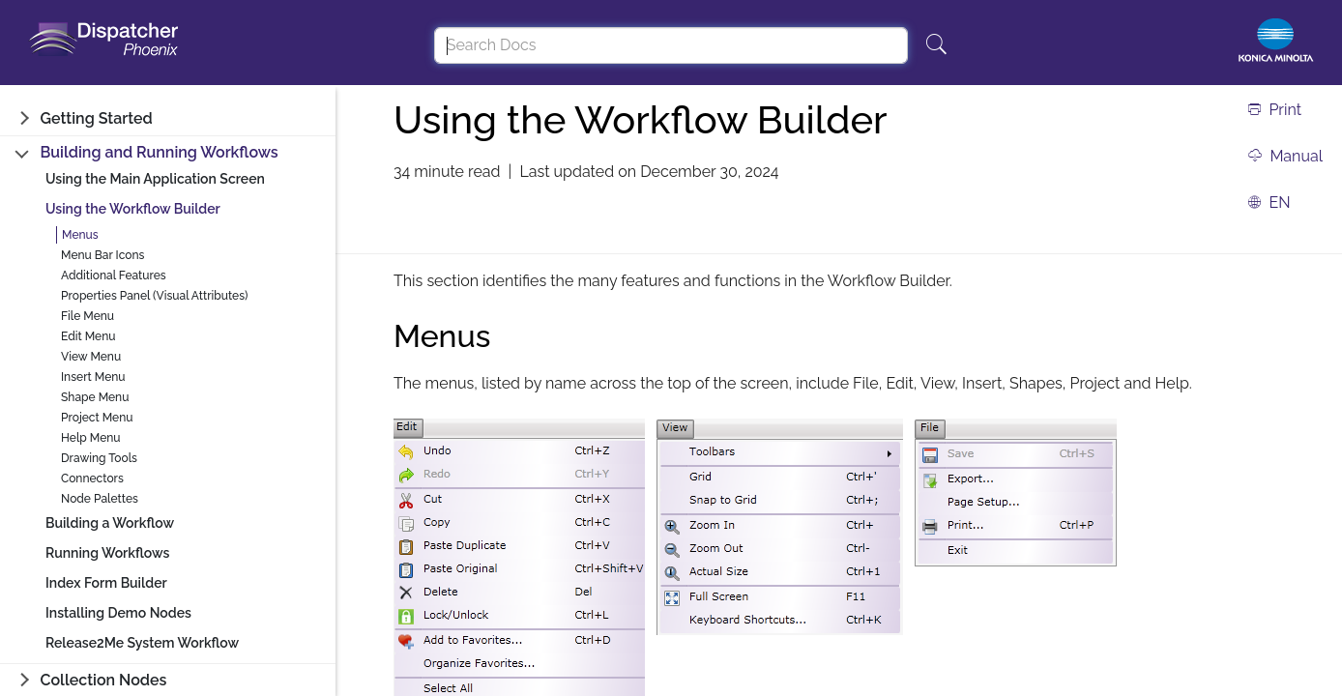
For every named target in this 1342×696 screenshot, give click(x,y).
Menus (80, 235)
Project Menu (97, 417)
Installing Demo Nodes (118, 613)
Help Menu (91, 438)
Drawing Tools (99, 458)
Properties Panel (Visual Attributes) (154, 296)
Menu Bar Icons (102, 255)
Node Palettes (99, 499)
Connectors (92, 478)
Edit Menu (88, 336)
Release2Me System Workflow (142, 643)
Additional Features (113, 275)
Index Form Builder (106, 583)
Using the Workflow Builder (132, 209)
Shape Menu (95, 397)
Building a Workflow (109, 523)
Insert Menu (93, 377)
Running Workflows (107, 553)
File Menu (87, 316)
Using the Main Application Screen (155, 179)
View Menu (91, 356)
